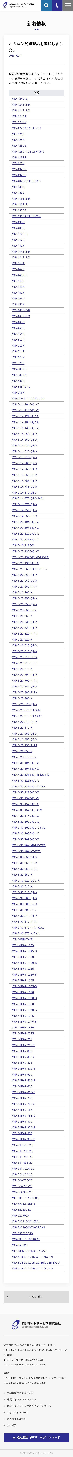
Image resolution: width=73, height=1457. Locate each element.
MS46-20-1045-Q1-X (25, 521)
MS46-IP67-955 (22, 1133)
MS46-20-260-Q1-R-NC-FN (29, 568)
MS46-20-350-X (22, 615)
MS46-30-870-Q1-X (24, 915)
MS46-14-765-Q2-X (24, 474)
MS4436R (18, 222)
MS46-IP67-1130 (23, 956)
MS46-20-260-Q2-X (24, 580)
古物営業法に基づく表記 (20, 1393)
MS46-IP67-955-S (23, 1139)
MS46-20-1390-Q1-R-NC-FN (30, 557)
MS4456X (18, 304)
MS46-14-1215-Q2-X (25, 416)
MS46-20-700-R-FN (24, 680)
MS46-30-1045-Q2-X (25, 768)
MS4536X (18, 392)
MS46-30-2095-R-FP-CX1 (29, 845)
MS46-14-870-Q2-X (24, 504)
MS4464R (18, 333)
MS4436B (18, 192)
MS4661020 (19, 1245)
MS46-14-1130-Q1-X (25, 410)
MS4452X (18, 292)
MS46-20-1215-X (23, 545)
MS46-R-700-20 (22, 1151)
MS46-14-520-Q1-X (24, 451)
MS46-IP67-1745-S (24, 1021)
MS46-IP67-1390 (23, 992)
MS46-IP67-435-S (23, 1068)
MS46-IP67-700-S (23, 1103)
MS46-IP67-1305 (23, 980)
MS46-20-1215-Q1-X (25, 539)
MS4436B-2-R (21, 198)
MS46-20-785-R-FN (24, 692)
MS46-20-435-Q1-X (24, 621)
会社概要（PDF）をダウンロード (38, 1437)
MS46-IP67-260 (22, 1039)
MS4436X (18, 227)
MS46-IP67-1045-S (24, 951)
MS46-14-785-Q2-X (24, 486)
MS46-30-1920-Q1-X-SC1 (29, 827)
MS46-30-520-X (22, 886)
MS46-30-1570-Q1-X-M (27, 809)
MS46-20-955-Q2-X (24, 739)
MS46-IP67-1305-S (24, 986)
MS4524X (18, 357)
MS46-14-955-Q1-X (24, 510)
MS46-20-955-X (22, 751)
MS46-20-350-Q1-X (24, 598)
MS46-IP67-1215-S (24, 974)
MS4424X (18, 139)
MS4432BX (19, 175)
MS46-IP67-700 (22, 1098)
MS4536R (18, 380)
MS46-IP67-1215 (23, 968)
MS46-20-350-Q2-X (24, 604)
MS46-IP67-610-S (23, 1092)
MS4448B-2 (19, 275)
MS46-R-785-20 (22, 1156)
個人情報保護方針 (16, 1419)
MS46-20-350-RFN (24, 610)
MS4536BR (19, 369)
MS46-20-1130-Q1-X (25, 533)
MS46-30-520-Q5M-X (26, 880)
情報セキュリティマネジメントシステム (29, 1406)
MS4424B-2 (19, 98)
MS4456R (18, 298)
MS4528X (18, 363)
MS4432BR (19, 169)
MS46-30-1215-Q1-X (25, 780)
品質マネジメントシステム (21, 1399)
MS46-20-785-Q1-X (24, 686)
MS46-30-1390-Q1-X (25, 798)
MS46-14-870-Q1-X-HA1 (28, 498)
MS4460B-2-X (21, 316)
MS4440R (18, 239)
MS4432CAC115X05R (26, 181)
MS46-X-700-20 (22, 1180)
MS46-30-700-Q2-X (24, 904)
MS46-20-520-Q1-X (24, 627)
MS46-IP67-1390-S (24, 998)
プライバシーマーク (18, 1412)
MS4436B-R (20, 204)
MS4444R (18, 263)
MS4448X (18, 286)
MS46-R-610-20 (22, 1145)
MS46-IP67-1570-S (24, 1009)
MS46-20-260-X (22, 592)
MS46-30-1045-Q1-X (25, 762)
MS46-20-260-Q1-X (24, 574)
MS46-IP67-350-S (23, 1056)
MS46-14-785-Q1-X (24, 480)
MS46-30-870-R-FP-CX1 (28, 927)
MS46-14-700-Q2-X (24, 463)
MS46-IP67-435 (22, 1062)
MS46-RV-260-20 (23, 1168)
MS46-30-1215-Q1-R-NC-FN (30, 774)
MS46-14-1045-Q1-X (25, 404)
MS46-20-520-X (22, 639)
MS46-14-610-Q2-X (24, 457)
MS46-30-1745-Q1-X (25, 815)
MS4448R (18, 280)
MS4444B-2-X (21, 257)
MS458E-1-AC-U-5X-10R (28, 398)
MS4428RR (19, 157)
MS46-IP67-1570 (23, 1004)
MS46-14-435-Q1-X (24, 445)
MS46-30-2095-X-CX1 (26, 851)
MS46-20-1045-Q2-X (25, 527)
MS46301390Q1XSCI (26, 1221)
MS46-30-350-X (22, 874)
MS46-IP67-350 (22, 1051)
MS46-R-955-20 (22, 1162)
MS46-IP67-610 (22, 1086)
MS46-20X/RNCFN (24, 757)
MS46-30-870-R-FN (24, 921)
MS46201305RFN (23, 1203)
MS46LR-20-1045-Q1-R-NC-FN (32, 1256)
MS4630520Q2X (22, 1233)
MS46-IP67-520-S (23, 1080)
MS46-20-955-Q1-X (24, 733)
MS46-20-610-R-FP (24, 663)
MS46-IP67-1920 (23, 1027)
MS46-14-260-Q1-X (24, 433)
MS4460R (18, 322)
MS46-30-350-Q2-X (24, 862)
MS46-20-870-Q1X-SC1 (27, 715)
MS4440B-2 (19, 233)
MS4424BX (19, 122)
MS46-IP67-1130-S (24, 962)
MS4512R (18, 339)
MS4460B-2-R (21, 310)
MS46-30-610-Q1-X (24, 892)
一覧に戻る (36, 1296)
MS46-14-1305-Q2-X (25, 422)
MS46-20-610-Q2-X (24, 651)
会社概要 (11, 1425)
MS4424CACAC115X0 (26, 128)
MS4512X (18, 345)
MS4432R (18, 186)
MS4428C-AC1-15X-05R (28, 151)
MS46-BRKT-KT (22, 939)
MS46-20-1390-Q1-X (25, 563)
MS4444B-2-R (21, 251)
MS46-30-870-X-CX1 (25, 933)
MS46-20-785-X (22, 698)
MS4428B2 (19, 145)
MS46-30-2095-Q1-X (25, 833)
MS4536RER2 (21, 386)
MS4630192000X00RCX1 (28, 1227)
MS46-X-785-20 (22, 1186)
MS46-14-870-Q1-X (24, 492)
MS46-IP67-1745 (23, 1015)
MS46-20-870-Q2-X (24, 721)
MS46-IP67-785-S (23, 1115)
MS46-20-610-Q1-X (24, 645)
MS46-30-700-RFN (24, 909)
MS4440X (18, 245)
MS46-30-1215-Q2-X (25, 792)
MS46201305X (21, 1209)
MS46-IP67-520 (22, 1074)
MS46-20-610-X (22, 668)
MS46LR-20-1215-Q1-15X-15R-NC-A (36, 1262)
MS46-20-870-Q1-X (24, 704)
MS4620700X (20, 1215)
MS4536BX (19, 374)
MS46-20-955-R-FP (24, 745)
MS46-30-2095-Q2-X (25, 839)
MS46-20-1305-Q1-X (25, 551)
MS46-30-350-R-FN (24, 868)
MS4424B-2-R (21, 104)
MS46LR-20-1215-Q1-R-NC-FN (32, 1268)
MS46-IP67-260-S (23, 1045)
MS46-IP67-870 (22, 1121)
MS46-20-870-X (22, 727)
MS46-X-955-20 (22, 1192)
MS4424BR (19, 116)
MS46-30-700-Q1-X (24, 898)
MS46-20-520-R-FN (24, 633)
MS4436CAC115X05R (26, 216)
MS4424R (18, 133)
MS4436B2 (19, 210)
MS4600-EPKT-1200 (25, 1197)
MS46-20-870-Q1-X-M (26, 710)
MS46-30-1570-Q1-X (25, 804)
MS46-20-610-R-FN (24, 657)
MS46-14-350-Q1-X (24, 439)
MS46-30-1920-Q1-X (25, 821)
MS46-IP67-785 (22, 1109)
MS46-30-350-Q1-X (24, 857)
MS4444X (18, 269)
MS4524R (18, 351)
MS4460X (18, 327)
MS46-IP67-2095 (23, 1033)
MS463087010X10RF (26, 1239)
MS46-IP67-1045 (23, 945)
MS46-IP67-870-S (23, 1127)
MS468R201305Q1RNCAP (29, 1250)
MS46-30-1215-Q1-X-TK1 (28, 786)
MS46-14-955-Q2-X (24, 516)
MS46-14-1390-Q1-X (25, 427)
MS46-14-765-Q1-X (24, 468)
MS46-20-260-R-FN (24, 586)
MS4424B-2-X (21, 110)
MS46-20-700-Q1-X (24, 674)
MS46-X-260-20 (22, 1174)
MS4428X (18, 163)
